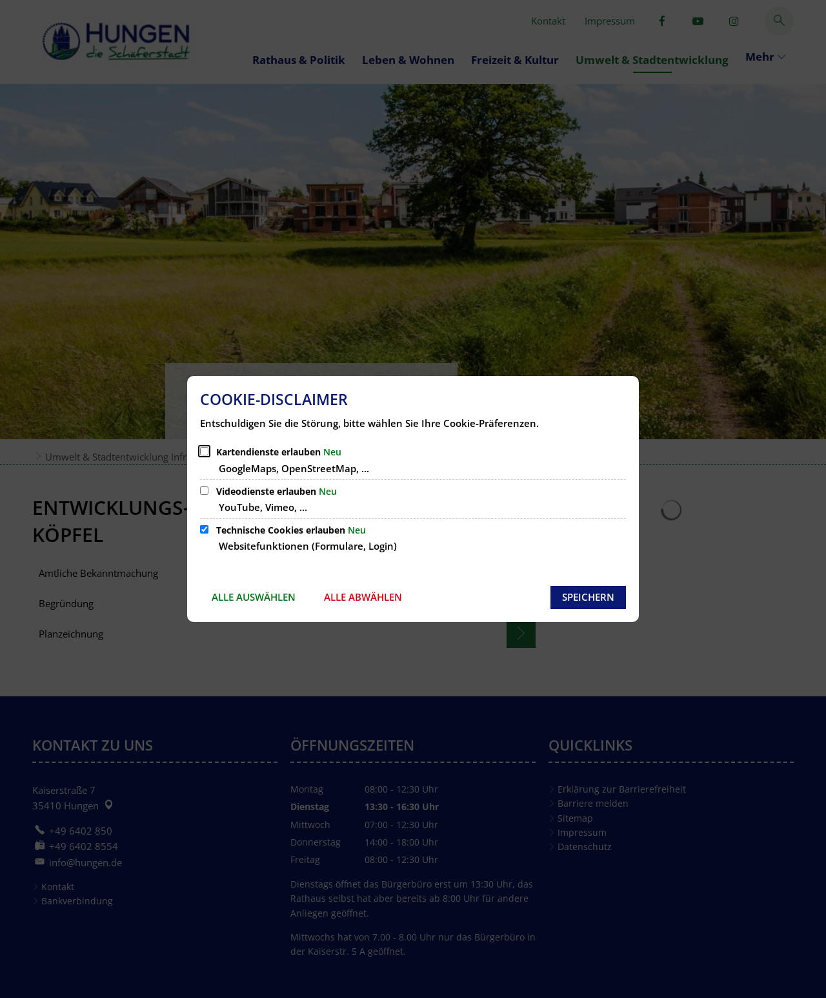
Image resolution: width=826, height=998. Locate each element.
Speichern (588, 596)
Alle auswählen (254, 596)
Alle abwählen (363, 596)
